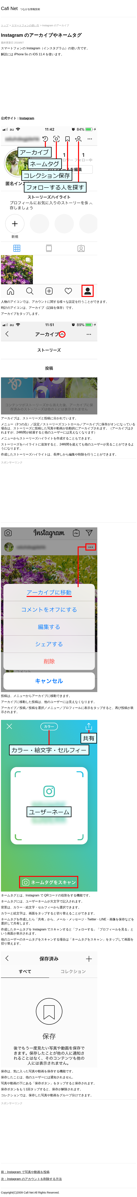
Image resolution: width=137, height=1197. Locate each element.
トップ (4, 25)
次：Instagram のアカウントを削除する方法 (31, 1179)
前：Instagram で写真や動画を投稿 (25, 1172)
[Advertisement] (68, 86)
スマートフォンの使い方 (25, 25)
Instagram (26, 118)
